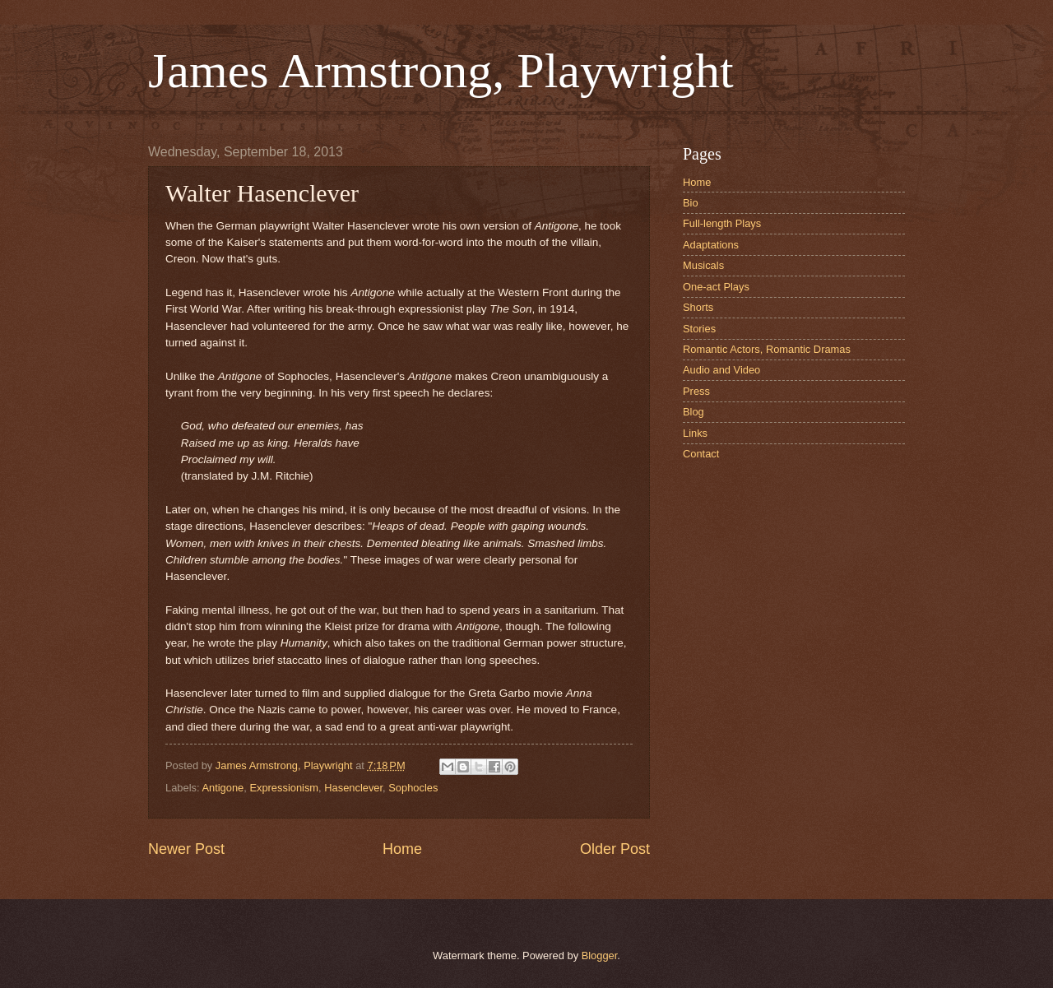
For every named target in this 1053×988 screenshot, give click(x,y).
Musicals (703, 265)
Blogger (600, 955)
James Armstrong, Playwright (441, 71)
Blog (693, 412)
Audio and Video (721, 370)
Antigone (223, 788)
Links (695, 433)
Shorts (698, 307)
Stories (699, 328)
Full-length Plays (722, 223)
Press (696, 391)
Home (402, 849)
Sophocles (413, 788)
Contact (701, 454)
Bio (690, 203)
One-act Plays (716, 287)
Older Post (615, 849)
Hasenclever (353, 788)
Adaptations (711, 245)
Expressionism (283, 788)
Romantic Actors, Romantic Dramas (767, 349)
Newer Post (186, 849)
